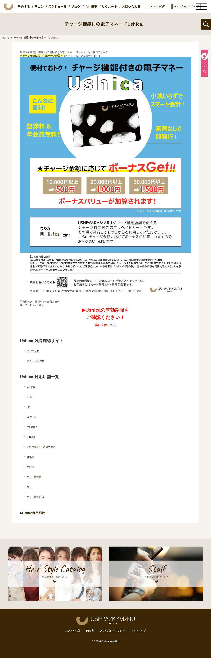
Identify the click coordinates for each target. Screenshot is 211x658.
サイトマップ (138, 630)
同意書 (90, 630)
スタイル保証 (72, 630)
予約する (24, 6)
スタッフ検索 (157, 6)
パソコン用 (33, 351)
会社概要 (91, 6)
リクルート (109, 6)
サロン (39, 6)
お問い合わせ (131, 6)
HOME (5, 37)
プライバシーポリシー (112, 630)
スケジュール (57, 6)
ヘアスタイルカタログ (186, 6)
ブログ (75, 6)
